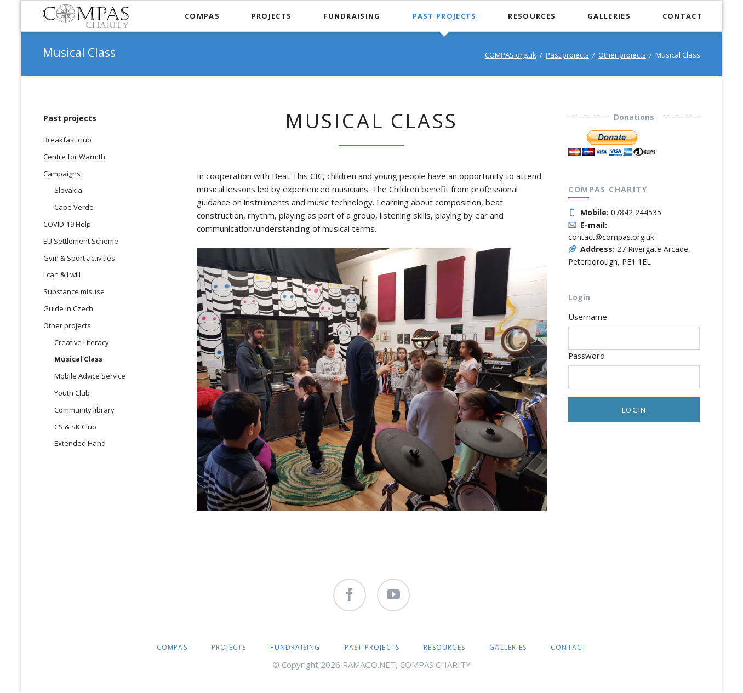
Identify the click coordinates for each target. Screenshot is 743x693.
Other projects (622, 55)
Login (634, 410)
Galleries (508, 647)
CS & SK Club (75, 427)
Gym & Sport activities (79, 258)
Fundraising (295, 647)
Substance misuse (74, 291)
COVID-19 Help (67, 224)
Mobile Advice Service (89, 376)
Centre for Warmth (74, 157)
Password (586, 355)
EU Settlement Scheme (80, 241)
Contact (568, 647)
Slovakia (68, 190)
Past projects (567, 55)
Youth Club (72, 393)
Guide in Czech (68, 308)
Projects (229, 647)
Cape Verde (74, 207)
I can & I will (62, 274)
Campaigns (62, 174)
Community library (84, 410)
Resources (444, 647)
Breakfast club (67, 140)
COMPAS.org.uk (510, 55)
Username (587, 316)
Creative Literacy (81, 342)
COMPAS (172, 647)
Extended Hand (80, 443)
